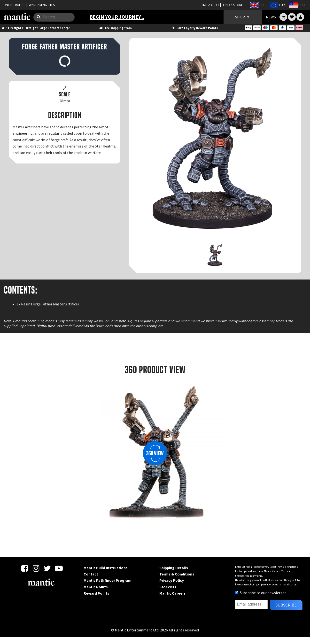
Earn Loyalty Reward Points (194, 28)
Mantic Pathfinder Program (108, 580)
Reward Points (96, 593)
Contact (91, 574)
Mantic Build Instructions (106, 567)
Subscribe (286, 605)
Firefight (14, 28)
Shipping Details (173, 567)
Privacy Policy (171, 580)
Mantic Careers (172, 593)
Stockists (167, 586)
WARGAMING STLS (42, 5)
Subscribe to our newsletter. (260, 592)
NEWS (271, 17)
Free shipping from (115, 28)
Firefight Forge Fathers (41, 28)
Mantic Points (96, 586)
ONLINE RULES (13, 5)
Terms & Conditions (176, 574)
